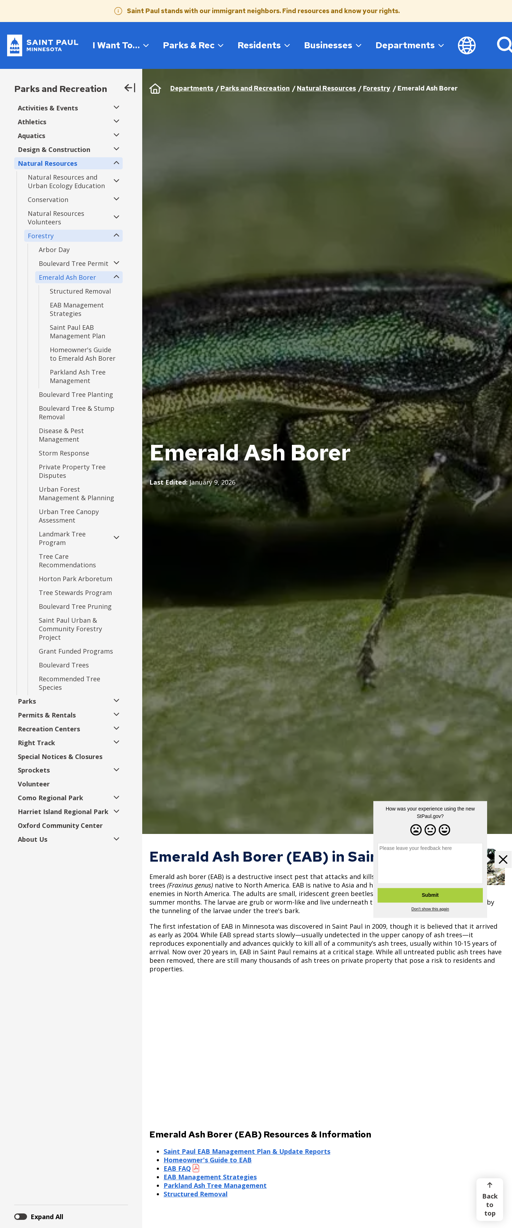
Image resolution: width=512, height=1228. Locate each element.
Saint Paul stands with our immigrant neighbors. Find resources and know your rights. (263, 11)
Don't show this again (430, 909)
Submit (430, 895)
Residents (264, 45)
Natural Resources (326, 88)
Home (155, 88)
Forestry (376, 88)
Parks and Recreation (60, 89)
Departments (409, 45)
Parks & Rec (193, 45)
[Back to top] (489, 1199)
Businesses (332, 45)
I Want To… (120, 45)
